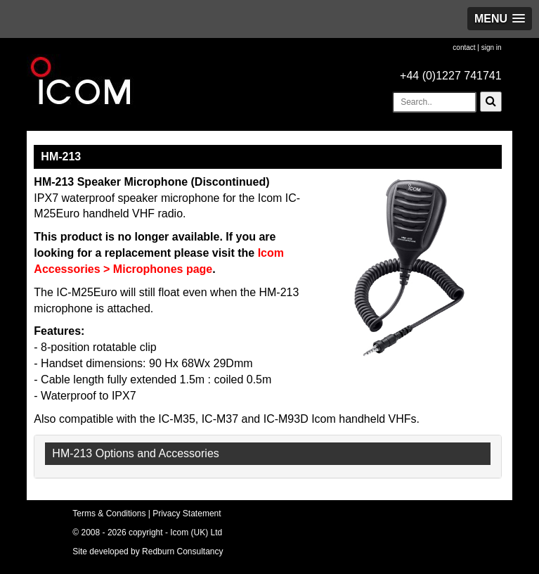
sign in (491, 47)
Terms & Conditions (108, 513)
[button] (499, 18)
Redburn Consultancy (182, 551)
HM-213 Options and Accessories (135, 453)
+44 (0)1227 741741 (451, 76)
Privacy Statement (186, 513)
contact (464, 47)
